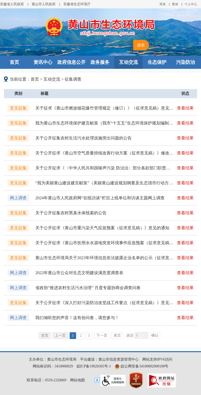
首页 (14, 62)
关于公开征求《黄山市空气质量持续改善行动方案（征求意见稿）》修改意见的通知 (104, 153)
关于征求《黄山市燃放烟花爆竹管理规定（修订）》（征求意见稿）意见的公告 (104, 108)
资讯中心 (43, 62)
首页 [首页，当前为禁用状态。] (44, 335)
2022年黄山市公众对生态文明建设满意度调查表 (79, 273)
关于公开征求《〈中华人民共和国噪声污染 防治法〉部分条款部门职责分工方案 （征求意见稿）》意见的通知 (104, 168)
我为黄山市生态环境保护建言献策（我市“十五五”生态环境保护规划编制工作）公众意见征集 (104, 123)
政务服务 (100, 62)
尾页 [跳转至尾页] (117, 335)
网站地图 (77, 380)
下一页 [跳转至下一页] (101, 335)
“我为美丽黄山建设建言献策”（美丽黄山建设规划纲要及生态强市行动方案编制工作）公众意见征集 (104, 183)
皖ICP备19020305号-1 (94, 366)
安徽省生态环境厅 (77, 4)
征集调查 (73, 79)
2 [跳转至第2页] (81, 335)
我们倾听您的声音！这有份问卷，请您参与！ (77, 317)
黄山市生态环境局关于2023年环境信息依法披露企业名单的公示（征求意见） (104, 258)
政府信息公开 (71, 62)
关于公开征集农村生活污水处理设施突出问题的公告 (83, 138)
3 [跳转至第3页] (89, 335)
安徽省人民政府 (12, 4)
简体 (162, 4)
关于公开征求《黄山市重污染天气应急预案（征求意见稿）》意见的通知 (102, 228)
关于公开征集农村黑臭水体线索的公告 (71, 213)
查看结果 (185, 108)
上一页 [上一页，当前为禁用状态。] (60, 335)
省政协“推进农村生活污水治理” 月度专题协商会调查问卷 (88, 287)
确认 (155, 335)
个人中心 (191, 4)
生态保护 (157, 62)
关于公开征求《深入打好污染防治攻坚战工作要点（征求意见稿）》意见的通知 (104, 302)
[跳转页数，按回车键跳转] (141, 335)
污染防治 (185, 62)
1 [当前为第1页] (73, 335)
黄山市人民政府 (43, 4)
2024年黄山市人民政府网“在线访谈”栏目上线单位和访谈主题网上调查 (100, 198)
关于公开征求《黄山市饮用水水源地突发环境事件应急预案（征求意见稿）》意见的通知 (104, 243)
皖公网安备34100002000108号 (142, 366)
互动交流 (128, 62)
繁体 (175, 4)
